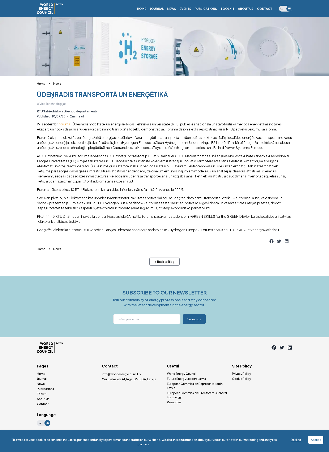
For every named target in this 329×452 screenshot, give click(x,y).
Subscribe (194, 319)
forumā (64, 124)
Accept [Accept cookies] (316, 440)
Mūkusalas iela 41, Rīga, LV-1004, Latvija (129, 379)
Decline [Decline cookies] (296, 440)
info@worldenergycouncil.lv (121, 374)
